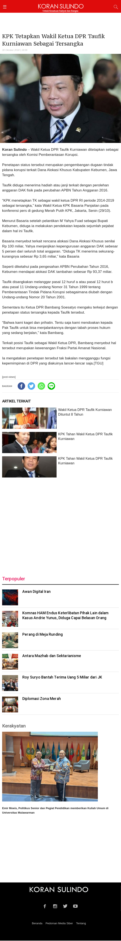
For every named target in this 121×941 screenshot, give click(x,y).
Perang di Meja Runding (42, 635)
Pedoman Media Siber (59, 923)
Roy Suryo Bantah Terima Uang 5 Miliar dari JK (62, 678)
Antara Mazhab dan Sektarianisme (51, 656)
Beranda (37, 923)
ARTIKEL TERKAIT (16, 401)
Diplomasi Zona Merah (41, 699)
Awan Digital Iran (36, 592)
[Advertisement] (60, 524)
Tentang (81, 923)
